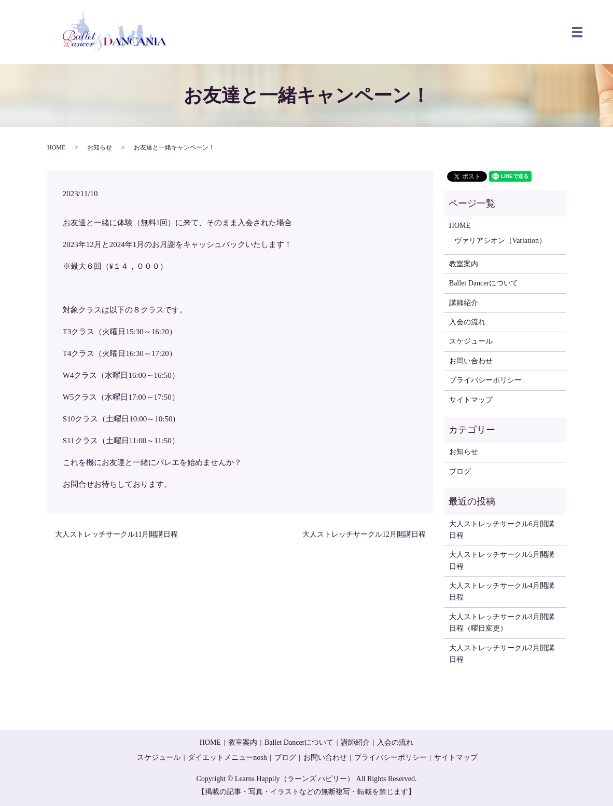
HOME (56, 147)
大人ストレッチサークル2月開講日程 (501, 653)
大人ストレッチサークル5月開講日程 (501, 560)
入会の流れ (467, 322)
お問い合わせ (471, 361)
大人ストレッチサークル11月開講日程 (116, 534)
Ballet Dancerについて (483, 283)
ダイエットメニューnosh (227, 757)
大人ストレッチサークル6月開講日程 (501, 529)
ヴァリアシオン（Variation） (500, 240)
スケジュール (471, 341)
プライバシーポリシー (485, 380)
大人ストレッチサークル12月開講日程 (364, 534)
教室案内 (463, 264)
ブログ (460, 471)
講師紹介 (463, 303)
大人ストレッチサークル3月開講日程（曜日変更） (501, 622)
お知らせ (99, 147)
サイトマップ (471, 400)
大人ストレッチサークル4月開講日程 (501, 591)
